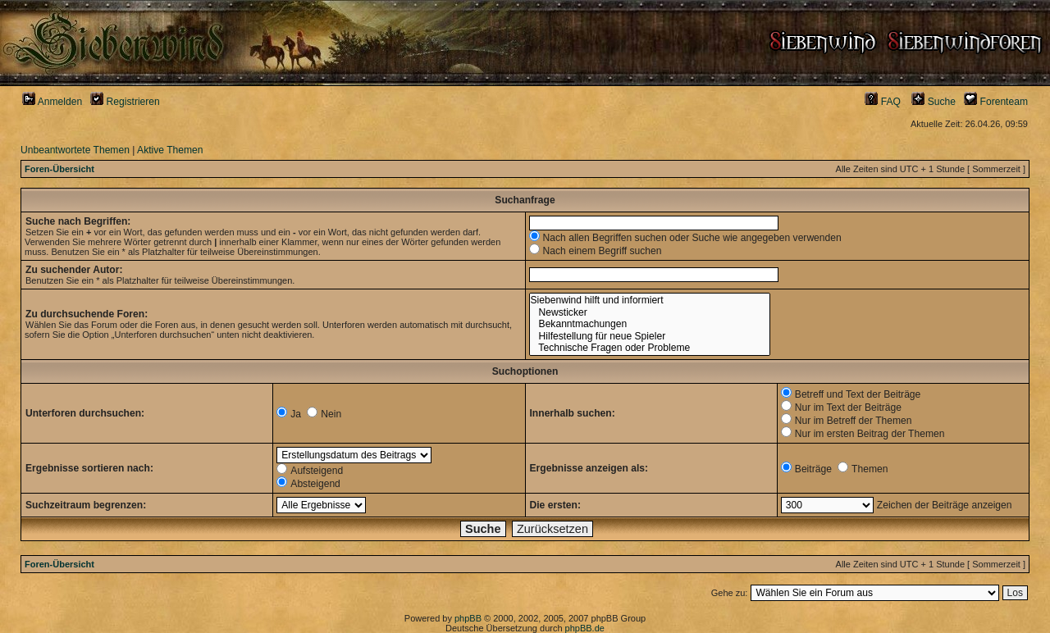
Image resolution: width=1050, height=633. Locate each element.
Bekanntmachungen (650, 324)
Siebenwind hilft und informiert (650, 300)
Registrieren (125, 101)
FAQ (883, 101)
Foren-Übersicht (59, 169)
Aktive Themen (170, 150)
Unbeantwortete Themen (75, 150)
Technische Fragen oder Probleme (650, 348)
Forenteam (996, 101)
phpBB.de (585, 628)
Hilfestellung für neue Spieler (650, 336)
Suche (933, 101)
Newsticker (650, 313)
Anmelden (52, 101)
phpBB (468, 618)
